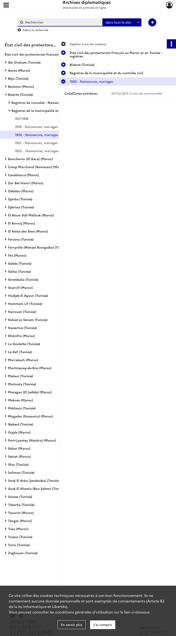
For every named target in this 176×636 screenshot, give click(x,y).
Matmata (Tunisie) (22, 384)
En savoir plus (71, 624)
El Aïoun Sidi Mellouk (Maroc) (31, 215)
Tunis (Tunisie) (19, 544)
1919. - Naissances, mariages (36, 126)
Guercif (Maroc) (20, 287)
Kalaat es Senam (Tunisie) (27, 319)
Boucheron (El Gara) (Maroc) (30, 158)
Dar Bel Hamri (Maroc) (25, 183)
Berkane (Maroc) (21, 86)
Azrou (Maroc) (19, 70)
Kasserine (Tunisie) (22, 327)
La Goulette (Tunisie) (24, 343)
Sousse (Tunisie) (20, 496)
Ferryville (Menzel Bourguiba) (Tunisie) (38, 247)
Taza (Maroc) (18, 528)
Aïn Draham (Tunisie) (24, 62)
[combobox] (121, 22)
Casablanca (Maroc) (23, 175)
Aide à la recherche (35, 30)
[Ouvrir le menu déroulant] (6, 5)
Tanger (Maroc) (20, 520)
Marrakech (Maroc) (23, 360)
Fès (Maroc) (17, 255)
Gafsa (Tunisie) (19, 271)
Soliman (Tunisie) (21, 472)
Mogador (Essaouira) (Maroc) (30, 416)
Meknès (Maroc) (20, 400)
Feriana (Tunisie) (20, 239)
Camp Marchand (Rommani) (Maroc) (36, 167)
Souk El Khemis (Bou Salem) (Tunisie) (36, 488)
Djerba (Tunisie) (20, 199)
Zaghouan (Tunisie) (23, 553)
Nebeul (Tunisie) (20, 424)
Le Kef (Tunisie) (20, 351)
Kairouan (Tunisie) (22, 311)
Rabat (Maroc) (19, 448)
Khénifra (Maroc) (21, 335)
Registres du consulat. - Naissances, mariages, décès (51, 102)
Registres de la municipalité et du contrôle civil (48, 110)
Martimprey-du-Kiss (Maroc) (29, 368)
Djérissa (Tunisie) (21, 207)
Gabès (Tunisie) (19, 263)
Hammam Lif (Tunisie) (25, 303)
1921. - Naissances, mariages (36, 142)
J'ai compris (103, 624)
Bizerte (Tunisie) (20, 94)
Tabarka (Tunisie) (21, 504)
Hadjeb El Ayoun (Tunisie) (28, 295)
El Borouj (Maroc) (21, 223)
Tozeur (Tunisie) (20, 536)
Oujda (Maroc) (19, 432)
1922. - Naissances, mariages (36, 150)
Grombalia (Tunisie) (23, 279)
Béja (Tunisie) (18, 78)
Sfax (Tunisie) (18, 464)
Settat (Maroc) (19, 456)
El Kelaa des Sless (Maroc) (28, 231)
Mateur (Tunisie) (20, 376)
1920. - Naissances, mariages (36, 134)
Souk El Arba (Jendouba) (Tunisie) (34, 480)
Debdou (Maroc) (20, 191)
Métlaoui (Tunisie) (22, 408)
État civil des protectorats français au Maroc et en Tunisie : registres (50, 54)
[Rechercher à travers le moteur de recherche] (62, 22)
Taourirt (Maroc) (21, 512)
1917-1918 (21, 118)
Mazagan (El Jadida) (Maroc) (30, 392)
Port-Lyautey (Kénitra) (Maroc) (32, 440)
